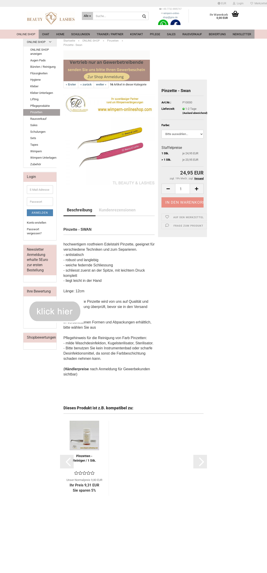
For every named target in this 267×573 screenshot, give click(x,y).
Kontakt (136, 34)
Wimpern (36, 151)
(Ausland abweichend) (194, 113)
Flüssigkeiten (39, 73)
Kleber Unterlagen (41, 93)
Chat (45, 34)
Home (60, 34)
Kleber (34, 86)
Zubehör (35, 164)
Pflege (155, 34)
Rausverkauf (192, 34)
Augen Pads (38, 60)
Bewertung (217, 34)
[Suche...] (87, 16)
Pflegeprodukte (40, 106)
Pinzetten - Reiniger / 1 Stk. (84, 458)
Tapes (34, 144)
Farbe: (165, 125)
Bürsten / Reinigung (42, 66)
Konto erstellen (36, 222)
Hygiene (35, 79)
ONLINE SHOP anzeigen (39, 52)
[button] (221, 3)
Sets (33, 138)
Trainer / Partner (110, 34)
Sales (171, 34)
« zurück (86, 84)
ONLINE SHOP (26, 34)
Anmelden (40, 212)
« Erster (71, 84)
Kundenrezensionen (117, 210)
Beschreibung (79, 210)
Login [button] (238, 3)
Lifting (34, 99)
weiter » (101, 84)
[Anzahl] (182, 189)
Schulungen (80, 34)
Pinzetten (36, 112)
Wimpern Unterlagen (43, 157)
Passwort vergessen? (34, 231)
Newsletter (242, 34)
